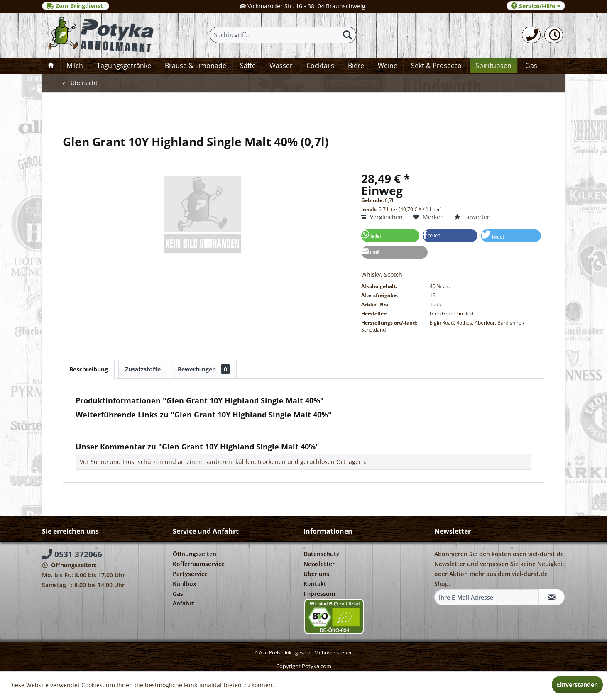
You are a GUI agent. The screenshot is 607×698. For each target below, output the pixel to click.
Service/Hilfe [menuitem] (535, 6)
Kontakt (315, 584)
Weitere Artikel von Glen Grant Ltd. (128, 433)
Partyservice (190, 574)
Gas (178, 594)
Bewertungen (204, 369)
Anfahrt (183, 603)
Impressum (319, 594)
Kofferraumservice (199, 564)
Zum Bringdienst (76, 6)
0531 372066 (72, 554)
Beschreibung (88, 369)
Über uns (316, 574)
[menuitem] (531, 35)
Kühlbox (184, 584)
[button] (390, 235)
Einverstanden (577, 684)
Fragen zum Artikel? (107, 426)
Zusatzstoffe (143, 369)
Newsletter (319, 564)
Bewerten (472, 217)
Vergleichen (382, 217)
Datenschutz (321, 554)
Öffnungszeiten (194, 554)
